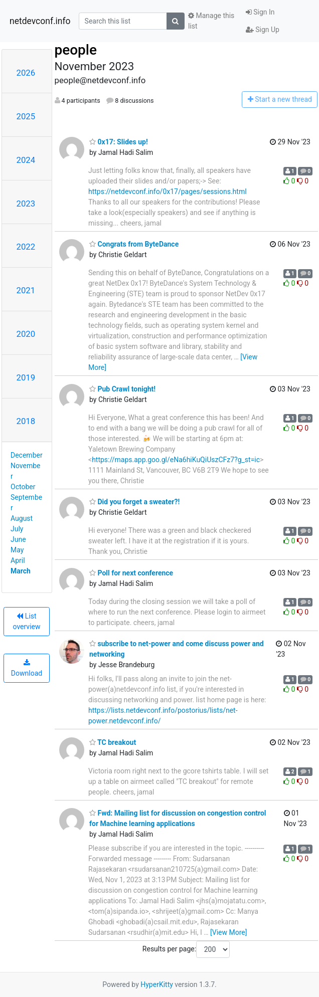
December (27, 455)
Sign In (260, 12)
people (76, 50)
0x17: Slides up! (118, 142)
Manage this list (211, 21)
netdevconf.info (40, 21)
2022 (26, 247)
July (17, 529)
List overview (27, 621)
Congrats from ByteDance (134, 244)
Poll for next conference (131, 573)
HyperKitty (156, 984)
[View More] (228, 932)
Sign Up (262, 30)
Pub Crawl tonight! (122, 389)
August (22, 518)
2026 (26, 73)
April (18, 560)
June (18, 539)
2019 (26, 377)
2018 (26, 421)
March (21, 571)
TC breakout (112, 742)
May (17, 550)
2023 (26, 203)
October (23, 487)
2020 (26, 334)
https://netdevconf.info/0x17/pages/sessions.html (167, 191)
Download (26, 668)
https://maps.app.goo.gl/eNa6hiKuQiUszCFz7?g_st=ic (176, 460)
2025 (26, 116)
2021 (26, 290)
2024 (26, 160)
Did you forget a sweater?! (134, 502)
